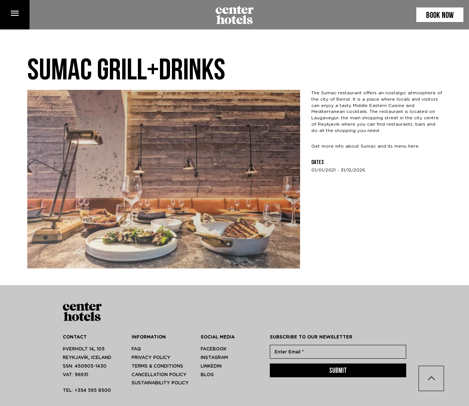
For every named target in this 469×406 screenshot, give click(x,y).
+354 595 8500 (92, 390)
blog (207, 374)
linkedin (211, 366)
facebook (213, 349)
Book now (440, 16)
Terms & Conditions (157, 366)
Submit (338, 371)
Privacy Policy (151, 357)
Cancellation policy (159, 374)
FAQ (136, 349)
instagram (214, 357)
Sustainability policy (160, 383)
